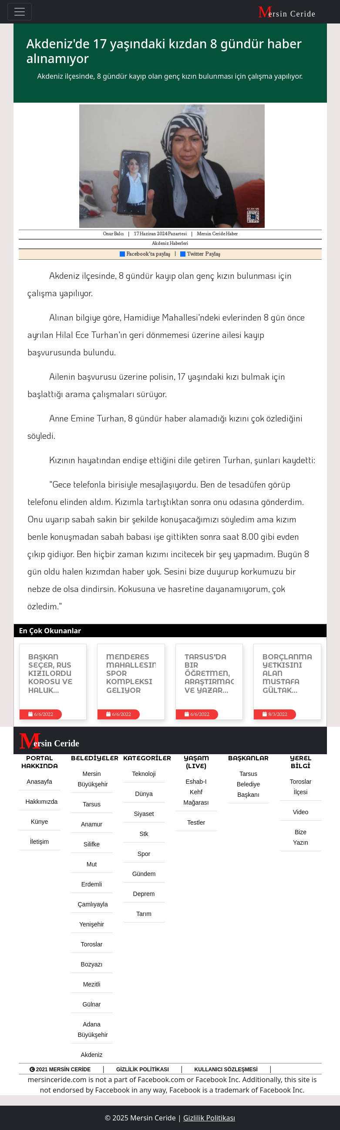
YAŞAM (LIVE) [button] (196, 762)
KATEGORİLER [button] (144, 758)
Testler (196, 822)
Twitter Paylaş (200, 254)
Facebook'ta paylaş (145, 254)
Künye (39, 821)
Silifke (92, 844)
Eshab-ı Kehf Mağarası (196, 792)
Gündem (144, 873)
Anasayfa (39, 781)
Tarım (143, 913)
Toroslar (92, 944)
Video (301, 812)
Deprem (144, 893)
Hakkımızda (42, 801)
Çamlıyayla (93, 904)
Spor (144, 853)
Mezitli (92, 984)
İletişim (39, 841)
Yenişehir (91, 924)
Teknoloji (143, 773)
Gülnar (91, 1004)
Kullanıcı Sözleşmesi (226, 1069)
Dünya (143, 793)
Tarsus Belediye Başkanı (248, 784)
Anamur (91, 824)
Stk (143, 833)
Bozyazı (92, 964)
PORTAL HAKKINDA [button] (39, 762)
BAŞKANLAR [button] (248, 758)
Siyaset (144, 813)
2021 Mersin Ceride (60, 1069)
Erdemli (91, 884)
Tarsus (92, 804)
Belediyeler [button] (92, 758)
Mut (92, 864)
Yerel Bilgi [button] (301, 762)
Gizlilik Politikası (142, 1069)
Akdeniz (92, 1054)
